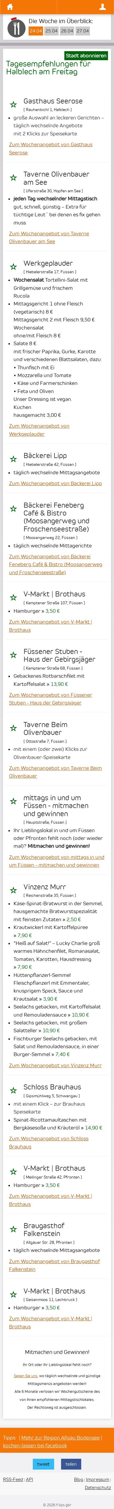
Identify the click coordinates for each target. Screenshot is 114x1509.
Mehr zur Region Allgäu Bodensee (60, 1438)
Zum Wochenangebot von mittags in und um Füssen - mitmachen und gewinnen (56, 861)
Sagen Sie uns (25, 1376)
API (29, 1479)
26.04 (67, 31)
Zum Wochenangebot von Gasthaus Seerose (50, 148)
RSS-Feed (13, 1479)
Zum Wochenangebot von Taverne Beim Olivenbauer (55, 772)
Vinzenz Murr (44, 887)
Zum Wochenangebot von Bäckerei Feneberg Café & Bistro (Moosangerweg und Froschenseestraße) (55, 564)
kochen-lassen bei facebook (35, 1445)
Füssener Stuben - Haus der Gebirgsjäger (59, 655)
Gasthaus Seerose (53, 101)
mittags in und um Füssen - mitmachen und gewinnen (55, 806)
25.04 (51, 31)
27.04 (83, 31)
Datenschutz (98, 1487)
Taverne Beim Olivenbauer (45, 728)
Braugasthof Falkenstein (43, 1230)
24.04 (36, 31)
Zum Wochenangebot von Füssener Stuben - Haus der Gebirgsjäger (50, 699)
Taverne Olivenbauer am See (56, 178)
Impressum (97, 1479)
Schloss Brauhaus (52, 1087)
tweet (43, 1464)
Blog (78, 1479)
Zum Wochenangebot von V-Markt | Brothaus (50, 626)
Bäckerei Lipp (45, 455)
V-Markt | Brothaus (54, 594)
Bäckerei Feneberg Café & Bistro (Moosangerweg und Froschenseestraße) (56, 517)
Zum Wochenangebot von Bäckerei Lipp (55, 483)
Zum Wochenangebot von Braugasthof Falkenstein (54, 1265)
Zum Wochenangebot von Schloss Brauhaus (48, 1142)
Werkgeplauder (48, 263)
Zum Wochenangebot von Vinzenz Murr (55, 1065)
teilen (71, 1464)
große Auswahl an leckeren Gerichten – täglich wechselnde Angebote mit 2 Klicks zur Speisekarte (59, 126)
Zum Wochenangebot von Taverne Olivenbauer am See (49, 237)
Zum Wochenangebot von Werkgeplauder (39, 430)
